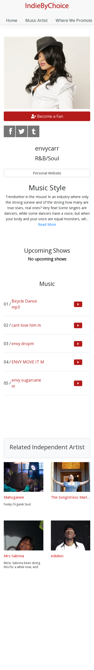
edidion (57, 555)
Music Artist (36, 20)
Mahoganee (14, 497)
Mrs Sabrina (14, 555)
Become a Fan (47, 116)
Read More (47, 224)
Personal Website (47, 173)
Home (11, 20)
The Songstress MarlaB (71, 497)
